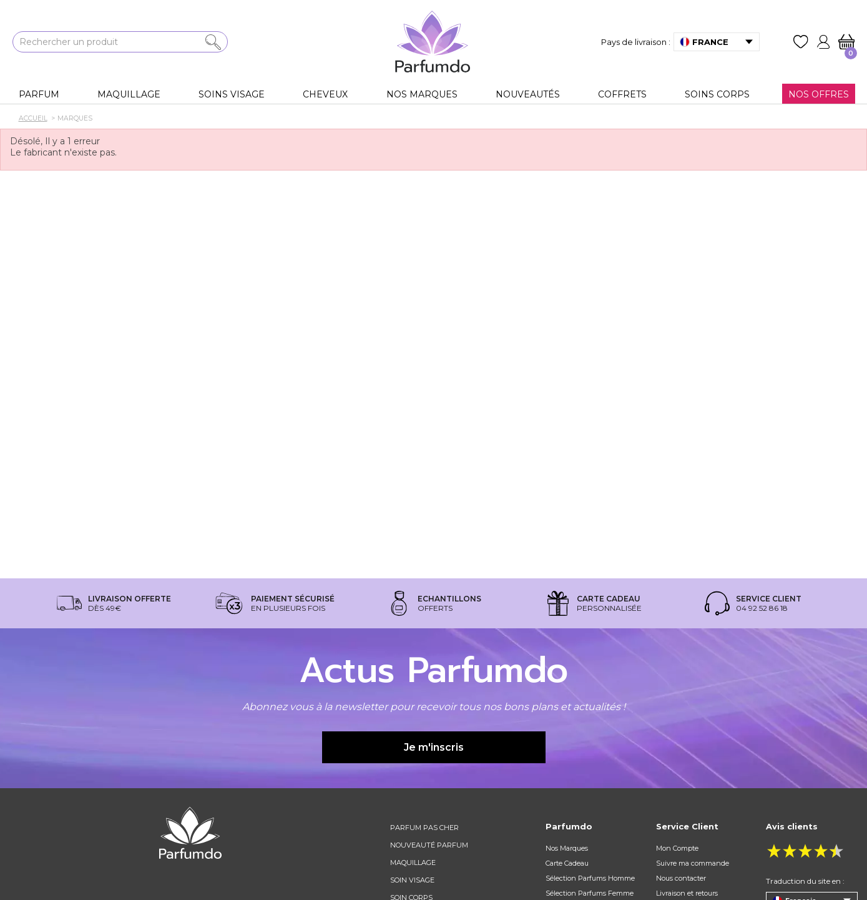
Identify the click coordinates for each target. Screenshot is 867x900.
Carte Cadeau (567, 863)
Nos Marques (567, 848)
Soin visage (412, 880)
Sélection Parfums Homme (590, 878)
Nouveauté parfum (429, 845)
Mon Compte (677, 848)
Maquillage (413, 862)
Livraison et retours (687, 893)
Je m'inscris (434, 747)
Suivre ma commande (692, 863)
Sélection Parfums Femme (590, 893)
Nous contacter (681, 878)
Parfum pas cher (424, 827)
